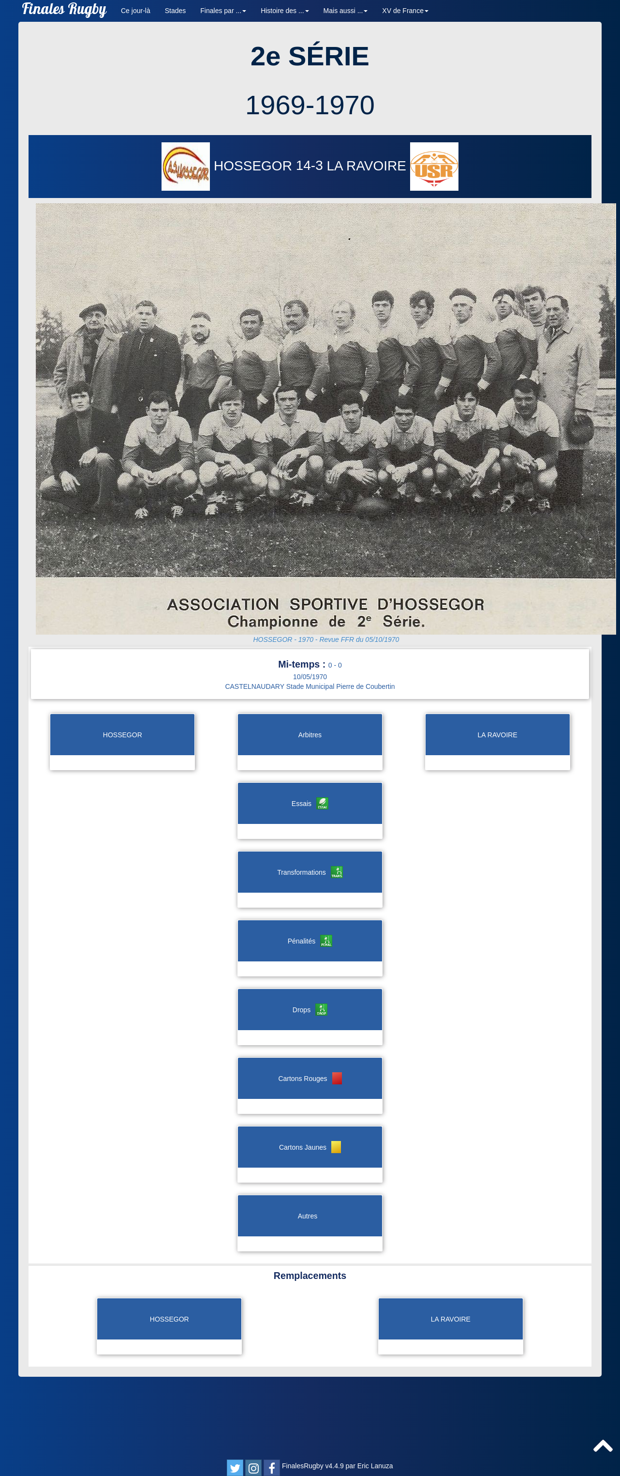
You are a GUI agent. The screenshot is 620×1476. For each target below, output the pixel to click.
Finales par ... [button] (223, 11)
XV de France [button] (405, 11)
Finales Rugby (64, 11)
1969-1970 (310, 105)
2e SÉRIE (310, 56)
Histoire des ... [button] (285, 11)
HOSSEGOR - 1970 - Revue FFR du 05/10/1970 (326, 639)
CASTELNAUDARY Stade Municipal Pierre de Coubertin (310, 686)
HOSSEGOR (228, 165)
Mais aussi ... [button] (346, 11)
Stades (175, 11)
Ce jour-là (135, 11)
